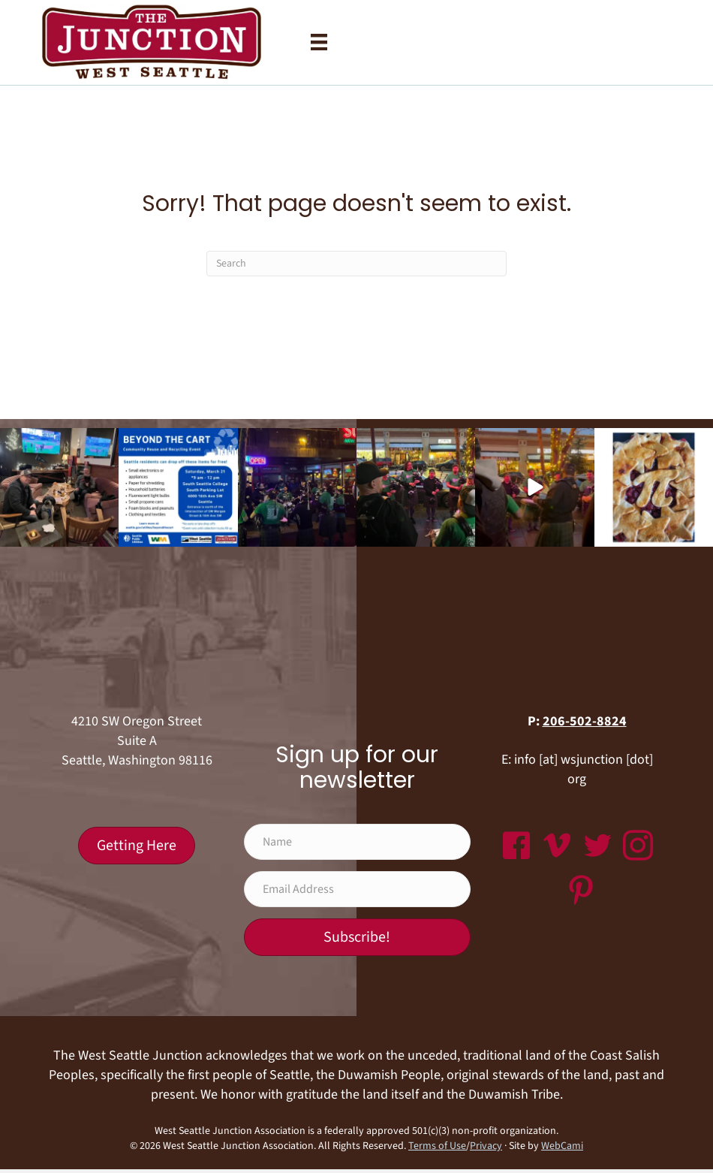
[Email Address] (357, 889)
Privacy (486, 1145)
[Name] (357, 842)
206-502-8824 (585, 721)
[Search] (356, 263)
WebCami (562, 1145)
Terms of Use (437, 1145)
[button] (357, 937)
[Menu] (319, 42)
